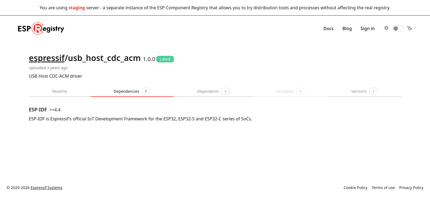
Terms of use (383, 187)
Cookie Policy (355, 187)
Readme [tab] (59, 91)
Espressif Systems (47, 187)
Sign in (368, 28)
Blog (347, 28)
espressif (46, 57)
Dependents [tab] (213, 91)
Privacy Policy (411, 187)
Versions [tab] (365, 91)
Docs (328, 28)
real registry (377, 8)
